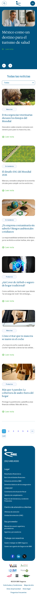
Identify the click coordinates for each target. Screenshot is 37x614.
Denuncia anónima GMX (12, 481)
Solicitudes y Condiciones (12, 585)
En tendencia (9, 166)
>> (32, 431)
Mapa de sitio (29, 585)
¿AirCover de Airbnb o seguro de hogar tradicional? (18, 284)
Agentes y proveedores (12, 532)
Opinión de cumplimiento (13, 495)
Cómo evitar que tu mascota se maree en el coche (17, 337)
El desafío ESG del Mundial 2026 (16, 173)
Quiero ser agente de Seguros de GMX (18, 546)
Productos (9, 277)
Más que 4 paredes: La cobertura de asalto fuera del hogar (17, 393)
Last (4, 436)
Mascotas (9, 109)
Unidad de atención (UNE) (13, 515)
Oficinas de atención (11, 512)
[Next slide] (10, 66)
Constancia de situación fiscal (15, 492)
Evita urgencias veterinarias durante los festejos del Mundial (17, 118)
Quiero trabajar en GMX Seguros (16, 543)
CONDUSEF (8, 488)
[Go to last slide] (4, 66)
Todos (6, 83)
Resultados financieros (12, 474)
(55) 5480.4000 (11, 461)
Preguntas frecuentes (18, 592)
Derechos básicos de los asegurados (17, 485)
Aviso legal (26, 589)
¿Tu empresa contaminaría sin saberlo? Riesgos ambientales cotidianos (18, 228)
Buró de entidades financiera (14, 477)
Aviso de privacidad (14, 589)
